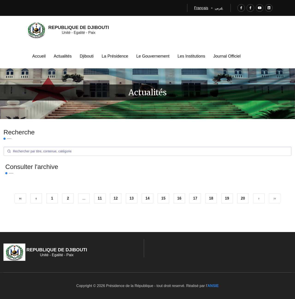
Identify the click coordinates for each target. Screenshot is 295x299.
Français (201, 8)
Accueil (39, 56)
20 (243, 198)
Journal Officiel (227, 56)
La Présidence (115, 56)
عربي (219, 8)
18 (211, 198)
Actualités (63, 56)
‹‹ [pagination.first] (20, 198)
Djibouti (87, 56)
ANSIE (213, 286)
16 (179, 198)
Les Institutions (191, 56)
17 (195, 198)
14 (147, 198)
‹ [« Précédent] (36, 198)
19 (227, 198)
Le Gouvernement (152, 56)
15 (163, 198)
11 (100, 198)
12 (116, 198)
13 (132, 198)
